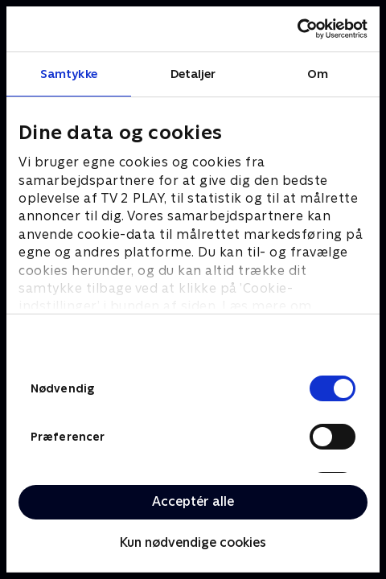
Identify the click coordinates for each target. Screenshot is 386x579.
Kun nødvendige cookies (193, 542)
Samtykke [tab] (68, 73)
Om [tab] (317, 73)
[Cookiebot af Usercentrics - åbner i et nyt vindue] (297, 28)
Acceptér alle (193, 501)
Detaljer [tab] (193, 73)
